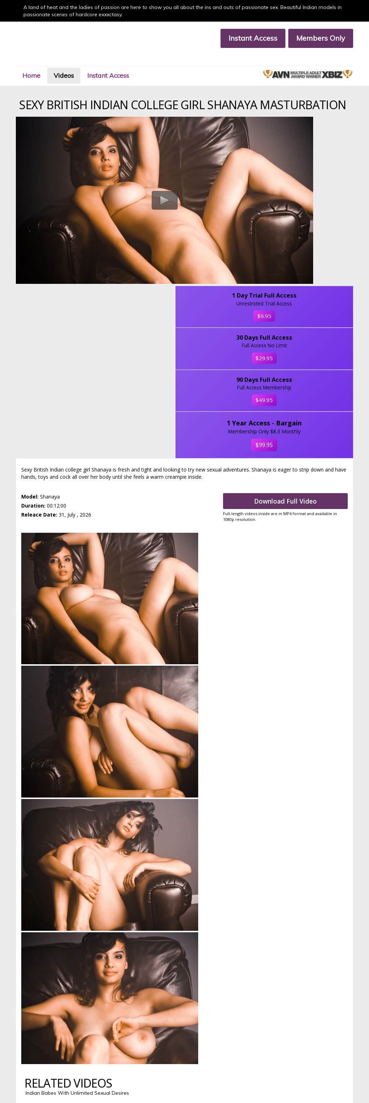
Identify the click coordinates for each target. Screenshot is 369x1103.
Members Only (313, 38)
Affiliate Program (33, 1051)
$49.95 (313, 284)
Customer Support (34, 1045)
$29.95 (313, 221)
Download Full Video (292, 405)
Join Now (104, 1039)
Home (41, 62)
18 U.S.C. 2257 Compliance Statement (135, 1057)
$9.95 (313, 165)
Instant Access (245, 38)
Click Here (184, 1010)
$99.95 (313, 348)
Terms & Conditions (116, 1051)
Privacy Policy (29, 1057)
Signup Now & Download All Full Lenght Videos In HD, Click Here (184, 737)
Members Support (114, 1045)
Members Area (31, 1039)
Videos (79, 62)
